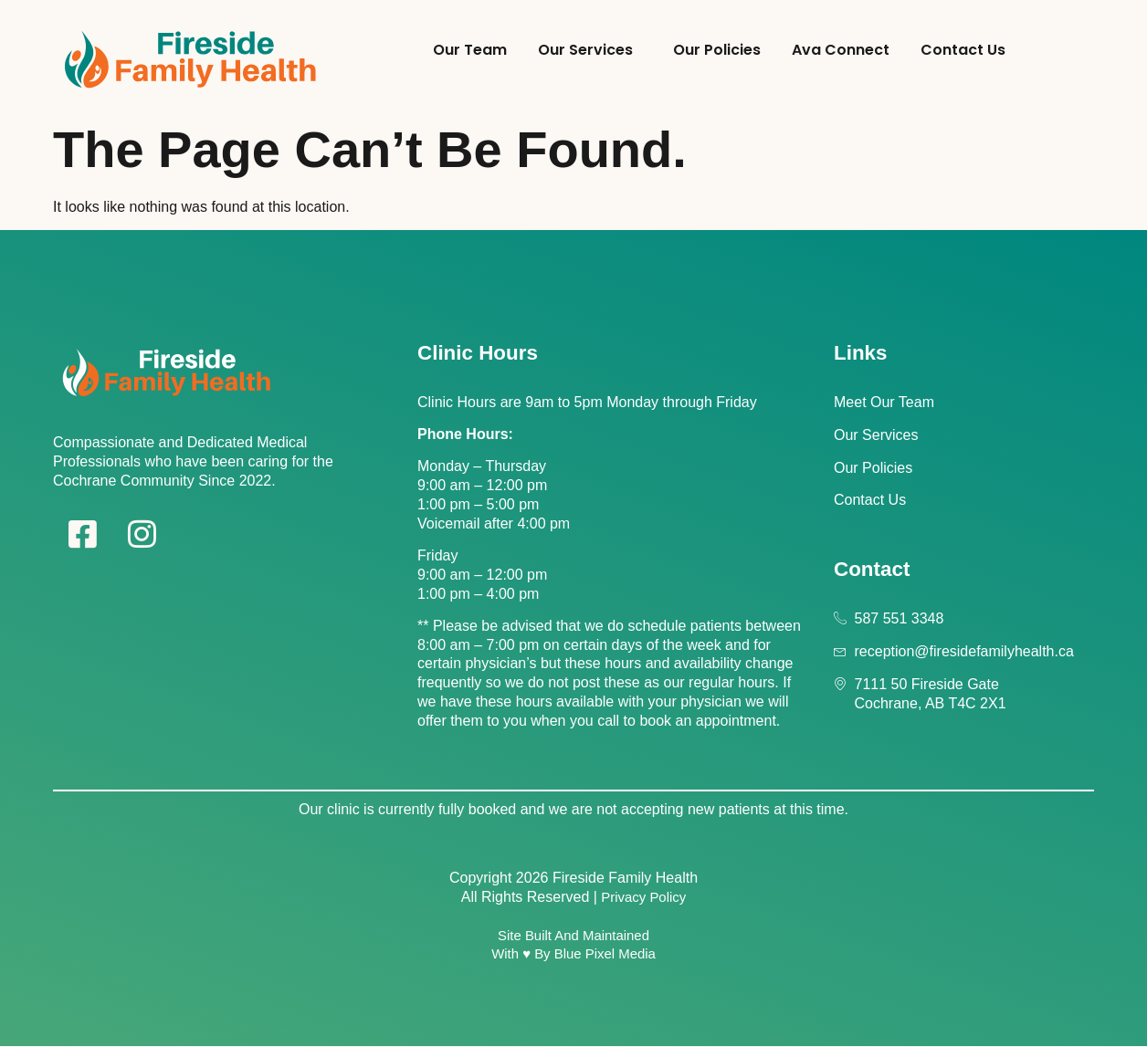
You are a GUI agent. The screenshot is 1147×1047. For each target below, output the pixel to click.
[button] (589, 50)
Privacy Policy (643, 897)
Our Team (470, 49)
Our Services (585, 49)
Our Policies (717, 49)
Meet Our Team (884, 402)
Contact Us (963, 49)
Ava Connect (840, 49)
